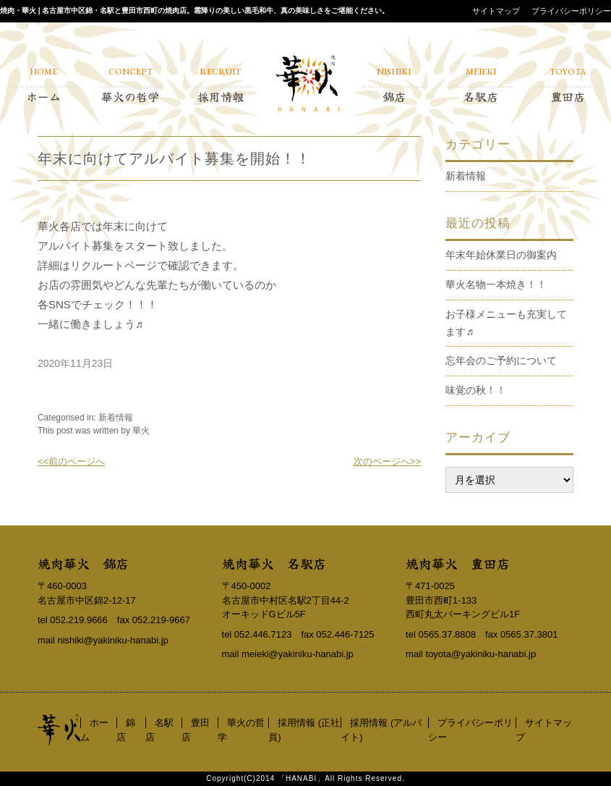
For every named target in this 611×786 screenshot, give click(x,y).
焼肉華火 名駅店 (274, 563)
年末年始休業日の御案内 (501, 255)
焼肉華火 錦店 (83, 563)
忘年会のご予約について (501, 360)
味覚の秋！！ (475, 390)
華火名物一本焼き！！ (496, 284)
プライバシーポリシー (571, 11)
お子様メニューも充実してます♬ (506, 322)
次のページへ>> (387, 461)
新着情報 (115, 418)
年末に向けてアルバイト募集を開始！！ (174, 158)
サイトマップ (496, 11)
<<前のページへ (71, 461)
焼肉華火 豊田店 (458, 563)
